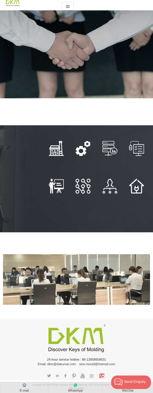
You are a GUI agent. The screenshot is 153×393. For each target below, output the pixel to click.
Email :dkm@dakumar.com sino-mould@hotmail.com (76, 364)
